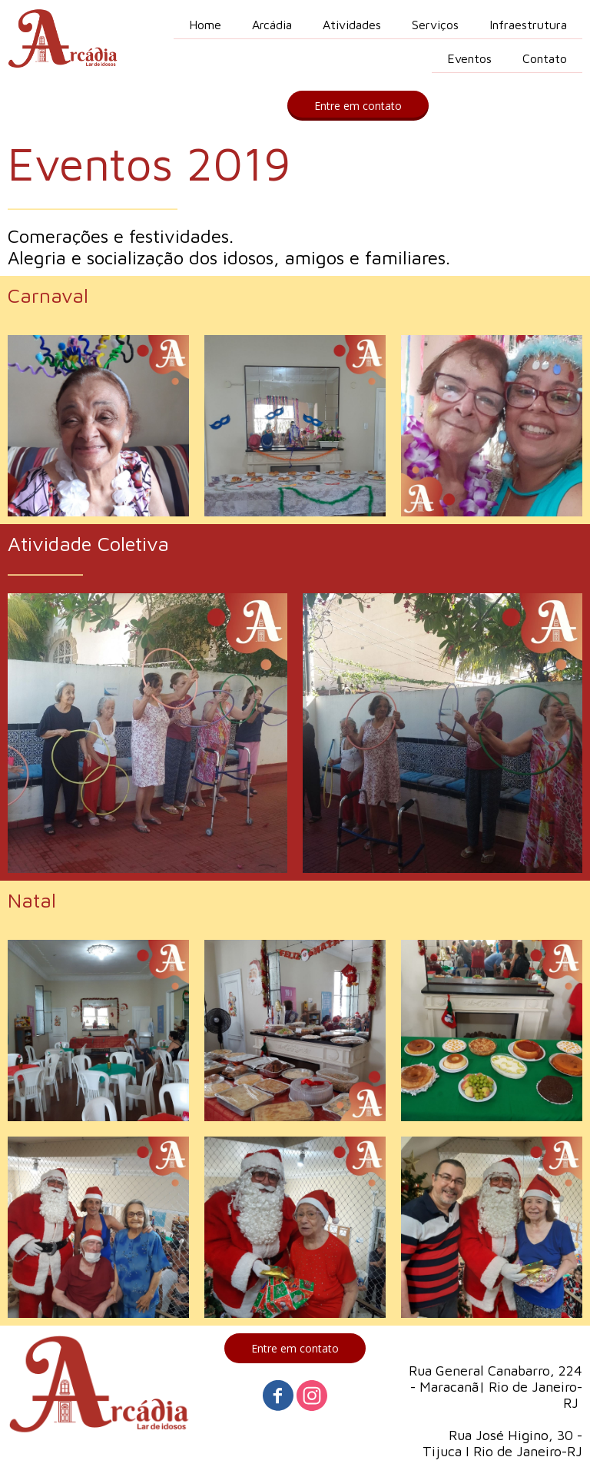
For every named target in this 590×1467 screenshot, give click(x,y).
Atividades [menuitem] (352, 25)
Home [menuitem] (205, 25)
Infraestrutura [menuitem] (528, 25)
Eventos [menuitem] (469, 58)
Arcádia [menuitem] (272, 25)
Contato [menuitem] (544, 58)
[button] (358, 106)
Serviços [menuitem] (435, 25)
